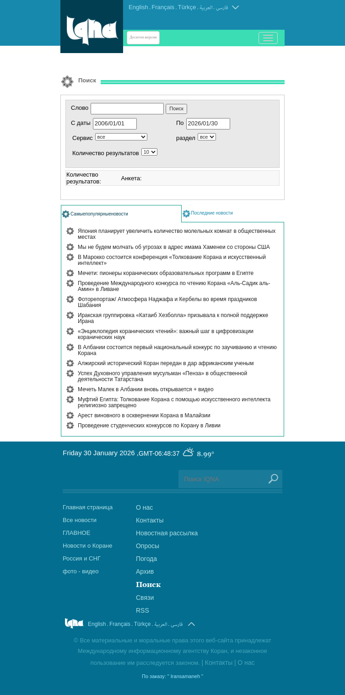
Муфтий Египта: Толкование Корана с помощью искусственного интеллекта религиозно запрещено (174, 402)
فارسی (222, 7)
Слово (79, 107)
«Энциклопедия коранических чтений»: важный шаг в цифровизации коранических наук (165, 334)
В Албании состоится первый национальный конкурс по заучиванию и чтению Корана (177, 350)
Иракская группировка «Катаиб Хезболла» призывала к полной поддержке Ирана (173, 318)
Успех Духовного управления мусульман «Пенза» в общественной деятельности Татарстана (162, 376)
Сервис (82, 138)
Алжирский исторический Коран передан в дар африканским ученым (165, 363)
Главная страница (88, 507)
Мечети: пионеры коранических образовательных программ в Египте (165, 273)
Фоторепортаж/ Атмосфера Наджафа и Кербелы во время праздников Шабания (167, 302)
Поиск (148, 584)
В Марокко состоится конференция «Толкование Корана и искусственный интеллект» (172, 260)
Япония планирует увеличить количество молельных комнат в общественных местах (176, 234)
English (138, 7)
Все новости (80, 520)
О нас (144, 507)
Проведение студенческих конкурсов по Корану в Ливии (149, 425)
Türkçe (187, 7)
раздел (185, 138)
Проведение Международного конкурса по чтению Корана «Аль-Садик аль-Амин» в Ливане (174, 286)
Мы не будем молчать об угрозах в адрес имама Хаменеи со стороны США (174, 247)
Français (162, 7)
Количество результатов (105, 153)
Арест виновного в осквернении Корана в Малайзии (144, 415)
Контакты (149, 520)
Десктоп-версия (143, 37)
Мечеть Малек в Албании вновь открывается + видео (146, 389)
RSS (142, 610)
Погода (146, 558)
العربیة (205, 7)
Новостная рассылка (167, 533)
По (180, 122)
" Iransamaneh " (185, 676)
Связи (145, 597)
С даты (81, 122)
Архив (145, 571)
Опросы (147, 546)
